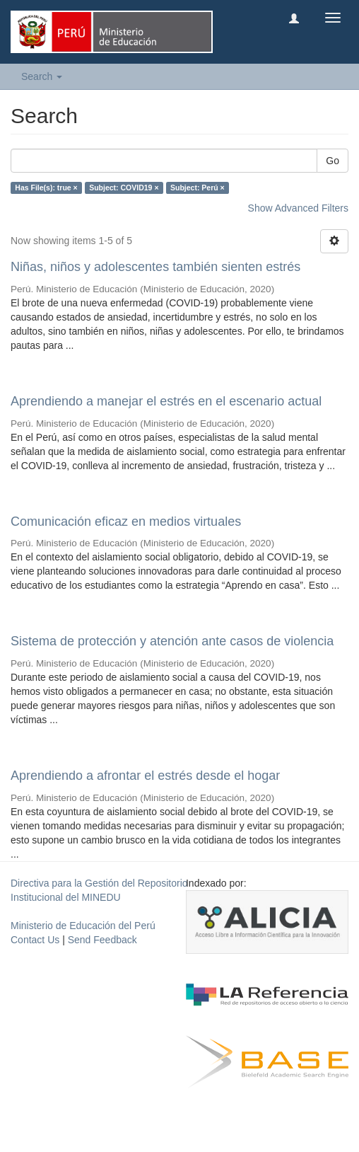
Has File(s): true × (46, 187)
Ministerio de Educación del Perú (83, 925)
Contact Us (35, 939)
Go (332, 160)
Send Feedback (102, 939)
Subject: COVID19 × (123, 187)
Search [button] (41, 76)
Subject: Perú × (197, 187)
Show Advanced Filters (298, 208)
